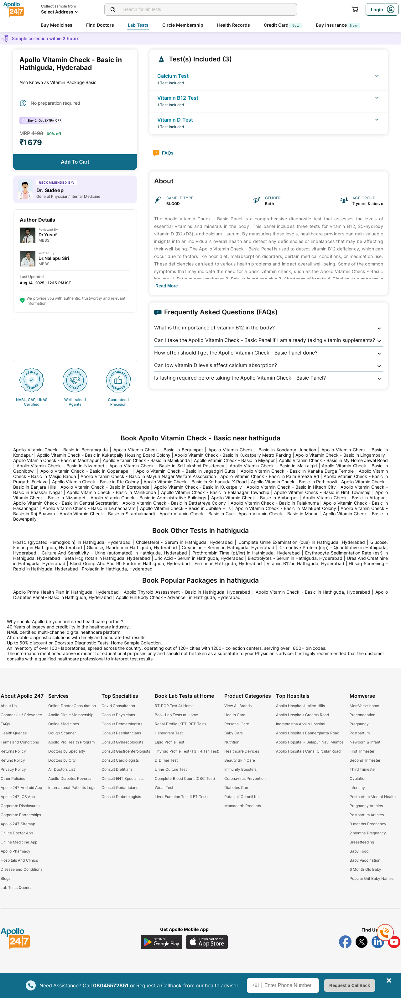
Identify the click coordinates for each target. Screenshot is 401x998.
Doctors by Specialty (66, 751)
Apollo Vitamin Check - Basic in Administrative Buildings (148, 497)
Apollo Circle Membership (70, 714)
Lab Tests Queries (16, 887)
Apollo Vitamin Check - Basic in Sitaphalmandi (107, 513)
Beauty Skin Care (239, 760)
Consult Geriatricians (120, 787)
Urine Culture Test (171, 769)
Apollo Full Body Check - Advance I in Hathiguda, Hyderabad (178, 597)
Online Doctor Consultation (72, 705)
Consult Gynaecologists (122, 742)
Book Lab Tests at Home (176, 714)
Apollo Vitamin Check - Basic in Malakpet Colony (285, 508)
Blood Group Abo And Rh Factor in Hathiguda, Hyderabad (130, 563)
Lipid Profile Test (169, 742)
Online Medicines (63, 724)
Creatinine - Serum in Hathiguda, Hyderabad (228, 547)
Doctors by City (62, 760)
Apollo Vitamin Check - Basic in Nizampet (60, 465)
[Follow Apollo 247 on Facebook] (345, 942)
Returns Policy (13, 751)
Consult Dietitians (117, 769)
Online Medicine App (19, 842)
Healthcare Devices (241, 751)
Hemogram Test (168, 733)
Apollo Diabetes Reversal (70, 778)
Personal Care (236, 724)
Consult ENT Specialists (123, 778)
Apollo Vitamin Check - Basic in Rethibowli (294, 481)
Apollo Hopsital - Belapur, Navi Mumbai (310, 742)
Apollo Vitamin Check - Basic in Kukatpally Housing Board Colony (103, 455)
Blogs (5, 878)
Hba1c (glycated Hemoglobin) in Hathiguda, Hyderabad (72, 542)
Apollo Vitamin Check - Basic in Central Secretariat (65, 503)
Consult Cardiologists (120, 760)
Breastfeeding (362, 842)
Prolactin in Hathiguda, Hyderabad (117, 568)
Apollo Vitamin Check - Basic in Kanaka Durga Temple (297, 471)
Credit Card (283, 25)
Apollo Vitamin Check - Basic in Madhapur (56, 460)
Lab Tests (138, 25)
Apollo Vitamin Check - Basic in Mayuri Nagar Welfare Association (148, 476)
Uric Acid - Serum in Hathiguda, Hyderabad (199, 558)
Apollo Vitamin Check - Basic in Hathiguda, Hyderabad (313, 592)
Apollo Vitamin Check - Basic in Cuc (196, 513)
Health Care (234, 714)
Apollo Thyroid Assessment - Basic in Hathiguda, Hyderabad (187, 592)
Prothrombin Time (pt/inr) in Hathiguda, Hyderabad (246, 552)
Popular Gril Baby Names (371, 878)
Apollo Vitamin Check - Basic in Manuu (278, 513)
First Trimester (362, 751)
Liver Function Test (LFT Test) (181, 796)
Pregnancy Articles (366, 805)
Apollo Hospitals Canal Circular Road (308, 751)
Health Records (233, 25)
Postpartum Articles (367, 814)
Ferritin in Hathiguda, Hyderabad (228, 563)
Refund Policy (13, 760)
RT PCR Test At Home (174, 705)
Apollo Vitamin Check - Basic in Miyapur (234, 460)
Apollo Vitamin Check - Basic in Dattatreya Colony (174, 503)
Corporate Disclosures (20, 805)
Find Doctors (100, 25)
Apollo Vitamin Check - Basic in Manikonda (146, 460)
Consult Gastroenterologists (126, 751)
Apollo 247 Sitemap (18, 824)
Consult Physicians (118, 714)
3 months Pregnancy (368, 824)
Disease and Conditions (21, 869)
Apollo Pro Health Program (71, 742)
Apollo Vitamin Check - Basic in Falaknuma (275, 503)
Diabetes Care (236, 787)
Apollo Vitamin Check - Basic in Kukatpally (198, 487)
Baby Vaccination (365, 860)
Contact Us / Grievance (21, 714)
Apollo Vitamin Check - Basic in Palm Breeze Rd (269, 476)
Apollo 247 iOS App (18, 796)
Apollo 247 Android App (21, 787)
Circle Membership (182, 25)
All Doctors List (61, 769)
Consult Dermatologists (122, 724)
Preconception (362, 714)
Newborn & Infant (365, 742)
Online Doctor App (17, 833)
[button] (268, 328)
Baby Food (359, 851)
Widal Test (164, 787)
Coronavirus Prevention (245, 778)
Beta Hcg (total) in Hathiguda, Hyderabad (107, 558)
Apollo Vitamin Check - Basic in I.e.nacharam (89, 508)
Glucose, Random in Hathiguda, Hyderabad (132, 547)
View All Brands (238, 705)
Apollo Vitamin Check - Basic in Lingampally (340, 455)
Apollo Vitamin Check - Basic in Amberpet (254, 497)
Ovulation (358, 778)
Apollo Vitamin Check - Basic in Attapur (344, 497)
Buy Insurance (338, 25)
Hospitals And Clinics (19, 860)
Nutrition (231, 742)
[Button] (75, 162)
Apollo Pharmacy (15, 851)
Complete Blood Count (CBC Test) (185, 778)
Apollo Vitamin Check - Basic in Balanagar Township (215, 492)
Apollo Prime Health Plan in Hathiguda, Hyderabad (66, 592)
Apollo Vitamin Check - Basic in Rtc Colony (95, 481)
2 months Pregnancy (368, 833)
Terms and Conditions (20, 742)
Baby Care (233, 733)
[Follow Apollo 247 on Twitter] (361, 942)
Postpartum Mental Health (373, 796)
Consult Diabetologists (121, 796)
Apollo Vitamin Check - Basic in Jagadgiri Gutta (186, 471)
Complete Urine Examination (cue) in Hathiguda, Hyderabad (301, 542)
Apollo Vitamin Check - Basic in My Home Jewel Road (333, 460)
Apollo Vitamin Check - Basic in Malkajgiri (273, 465)
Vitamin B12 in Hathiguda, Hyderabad (305, 563)
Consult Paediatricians (121, 733)
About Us (9, 705)
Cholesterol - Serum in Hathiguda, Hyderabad (184, 542)
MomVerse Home (364, 705)
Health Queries (14, 733)
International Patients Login (72, 787)
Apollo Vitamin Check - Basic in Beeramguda (60, 449)
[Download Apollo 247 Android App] (161, 942)
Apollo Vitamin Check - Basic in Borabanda (104, 487)
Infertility (357, 787)
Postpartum (360, 733)
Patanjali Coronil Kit (241, 796)
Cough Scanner (62, 733)
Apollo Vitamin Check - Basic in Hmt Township (322, 492)
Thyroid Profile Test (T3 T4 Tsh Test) (187, 751)
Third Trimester (363, 769)
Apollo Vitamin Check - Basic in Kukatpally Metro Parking (232, 455)
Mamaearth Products (242, 805)
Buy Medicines (56, 25)
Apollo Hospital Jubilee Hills (300, 705)
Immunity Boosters (240, 769)
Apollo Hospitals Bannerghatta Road (307, 733)
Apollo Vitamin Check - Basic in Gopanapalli (86, 471)
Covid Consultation (118, 705)
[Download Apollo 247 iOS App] (207, 942)
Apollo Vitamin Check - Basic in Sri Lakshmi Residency (166, 465)
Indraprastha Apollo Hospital (300, 724)
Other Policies (13, 778)
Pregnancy (359, 724)
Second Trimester (365, 760)
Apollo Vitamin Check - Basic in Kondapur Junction (262, 449)
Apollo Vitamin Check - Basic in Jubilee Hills (185, 508)
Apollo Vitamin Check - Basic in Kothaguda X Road (195, 481)
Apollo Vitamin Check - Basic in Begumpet (158, 449)
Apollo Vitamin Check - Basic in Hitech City (291, 487)
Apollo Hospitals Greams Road (302, 714)
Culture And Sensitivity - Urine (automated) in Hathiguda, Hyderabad (114, 552)
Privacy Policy (13, 769)
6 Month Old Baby (365, 869)
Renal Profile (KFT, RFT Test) (180, 724)
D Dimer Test (166, 760)
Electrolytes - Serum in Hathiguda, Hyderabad (295, 558)
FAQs (5, 724)
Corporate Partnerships (21, 814)
